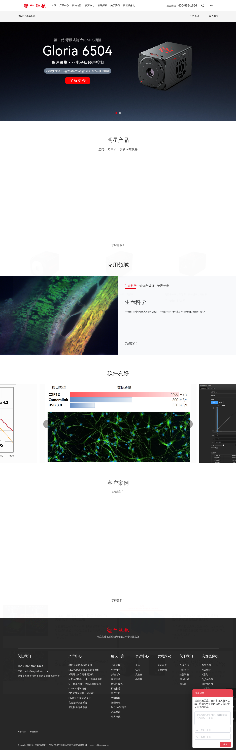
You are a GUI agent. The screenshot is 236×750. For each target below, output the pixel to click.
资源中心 (89, 5)
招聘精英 (34, 731)
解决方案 (77, 5)
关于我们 (115, 5)
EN (211, 5)
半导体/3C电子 (118, 707)
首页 (53, 5)
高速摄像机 (129, 5)
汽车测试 (115, 712)
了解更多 (131, 343)
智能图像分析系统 (78, 707)
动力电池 (115, 716)
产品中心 (64, 5)
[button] (116, 113)
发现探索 (102, 5)
